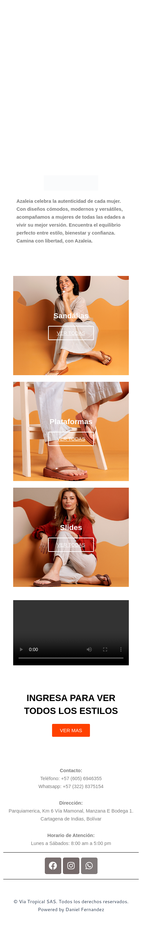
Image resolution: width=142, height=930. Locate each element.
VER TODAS (71, 333)
